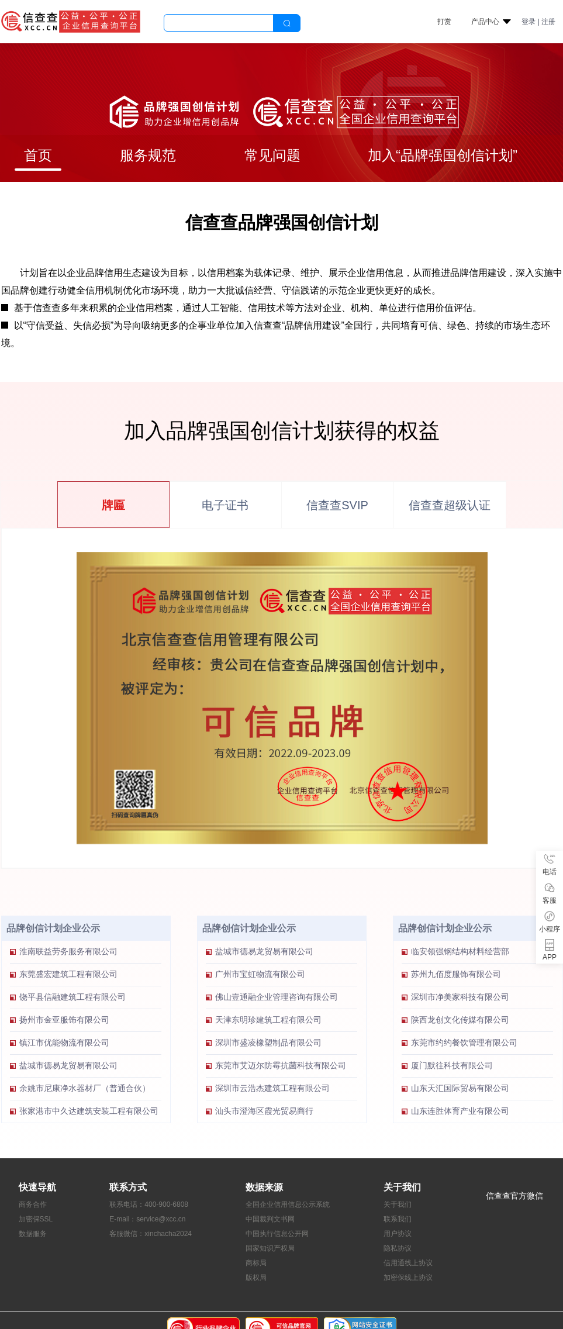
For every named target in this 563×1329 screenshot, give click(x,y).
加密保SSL (36, 1219)
